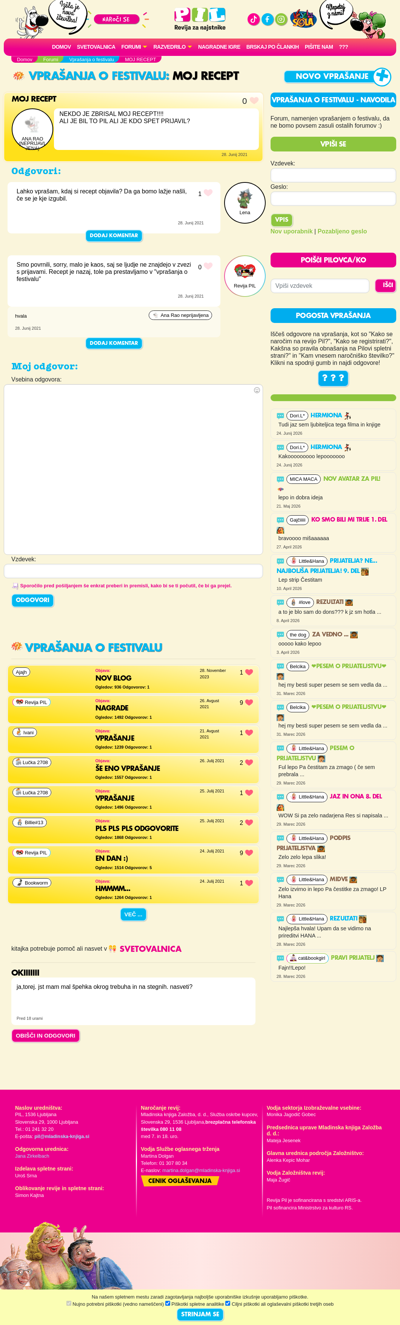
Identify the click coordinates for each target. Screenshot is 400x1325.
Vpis (281, 220)
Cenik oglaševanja (180, 1181)
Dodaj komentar (114, 235)
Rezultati (334, 602)
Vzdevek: (283, 163)
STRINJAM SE (200, 1315)
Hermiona (331, 416)
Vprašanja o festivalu (89, 76)
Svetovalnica (96, 47)
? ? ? (333, 378)
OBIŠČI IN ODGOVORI (45, 1035)
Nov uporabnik (292, 231)
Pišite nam (319, 47)
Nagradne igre (219, 47)
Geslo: (279, 187)
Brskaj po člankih (272, 47)
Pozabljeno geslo (342, 231)
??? (343, 47)
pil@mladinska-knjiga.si (61, 1136)
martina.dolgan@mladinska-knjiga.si (201, 1170)
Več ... (134, 914)
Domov (61, 47)
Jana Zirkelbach (32, 1156)
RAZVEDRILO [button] (169, 47)
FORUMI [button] (131, 47)
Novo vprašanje (332, 77)
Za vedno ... (335, 635)
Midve (343, 880)
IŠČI (388, 286)
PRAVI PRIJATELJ (357, 958)
